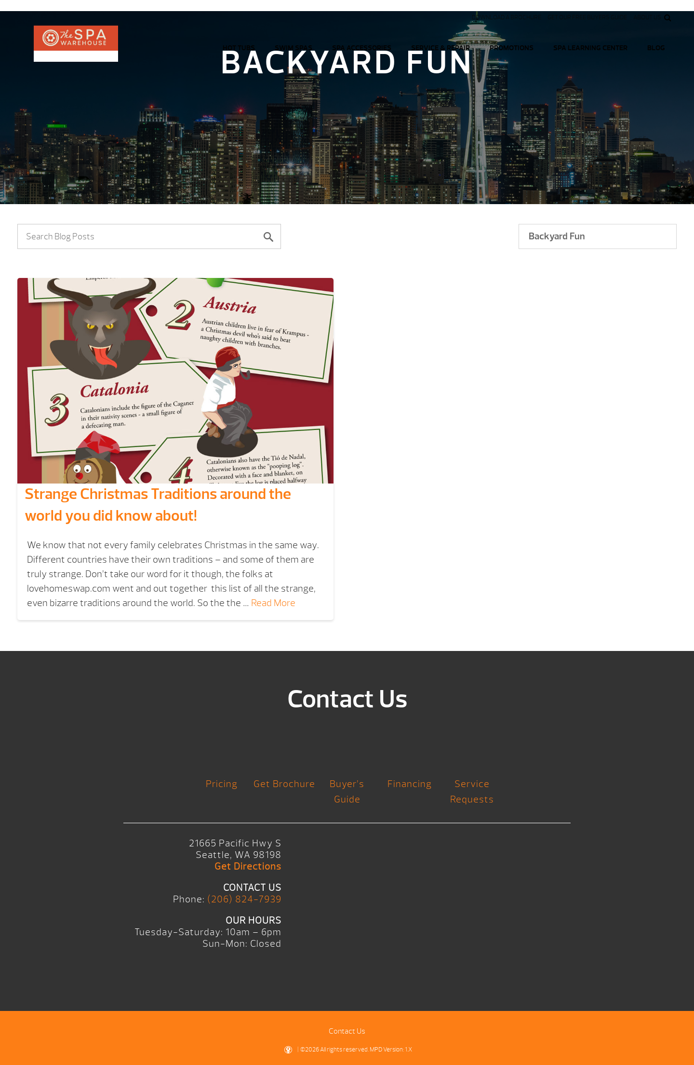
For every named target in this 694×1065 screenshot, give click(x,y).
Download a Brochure (506, 17)
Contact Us (347, 1031)
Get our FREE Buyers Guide (587, 17)
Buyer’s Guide (347, 791)
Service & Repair (440, 48)
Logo (76, 44)
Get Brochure (284, 784)
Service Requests (472, 791)
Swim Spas (293, 48)
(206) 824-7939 (244, 899)
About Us (647, 17)
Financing (409, 784)
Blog (656, 48)
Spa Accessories (361, 48)
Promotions (512, 48)
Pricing (222, 784)
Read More (273, 603)
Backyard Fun (557, 236)
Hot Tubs (239, 48)
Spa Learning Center (590, 48)
